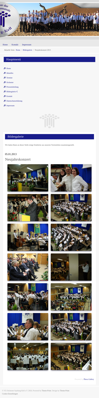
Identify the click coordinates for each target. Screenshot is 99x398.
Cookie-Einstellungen (10, 394)
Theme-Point (46, 391)
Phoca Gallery (89, 379)
